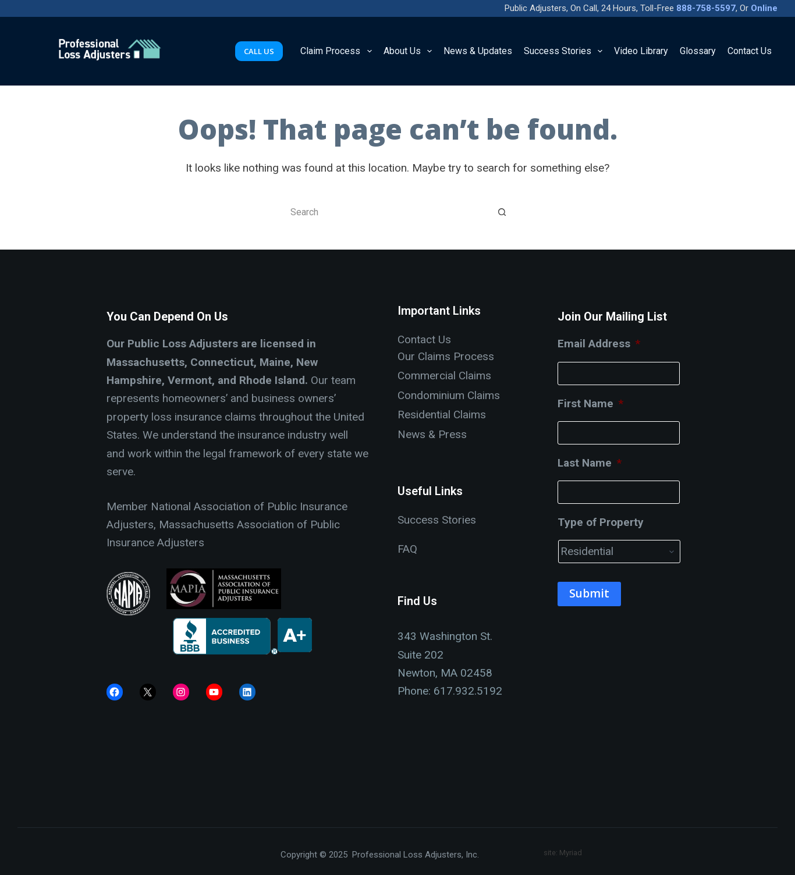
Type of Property (601, 522)
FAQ (407, 549)
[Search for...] (386, 211)
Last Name (590, 462)
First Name (590, 403)
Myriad (570, 852)
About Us (410, 51)
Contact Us (749, 50)
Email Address (599, 343)
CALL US (259, 51)
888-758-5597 (706, 8)
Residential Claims (442, 414)
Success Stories (565, 51)
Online (764, 8)
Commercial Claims (444, 375)
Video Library (641, 50)
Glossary (698, 50)
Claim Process (338, 51)
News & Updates (477, 50)
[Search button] (502, 211)
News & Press (432, 434)
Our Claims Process (446, 356)
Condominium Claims (449, 395)
